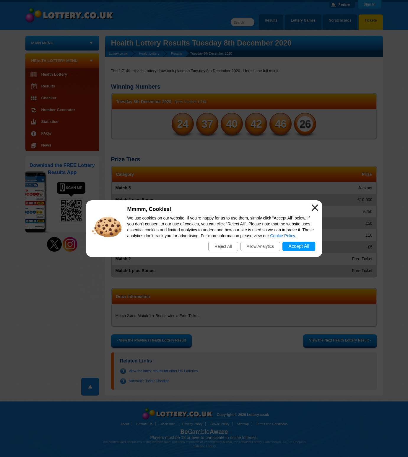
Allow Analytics (260, 246)
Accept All (298, 246)
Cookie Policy (282, 235)
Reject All (223, 246)
